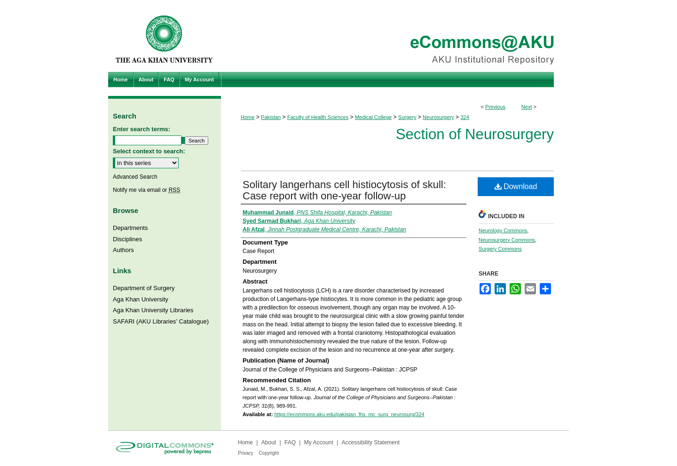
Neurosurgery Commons (507, 240)
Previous (495, 107)
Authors (123, 249)
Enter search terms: (141, 129)
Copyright (269, 453)
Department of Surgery (144, 288)
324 (464, 117)
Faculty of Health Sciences (317, 117)
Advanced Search (135, 177)
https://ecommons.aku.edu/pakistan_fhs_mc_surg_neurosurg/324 (349, 414)
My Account (318, 442)
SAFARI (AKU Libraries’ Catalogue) (161, 321)
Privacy (245, 453)
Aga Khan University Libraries (153, 310)
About (268, 442)
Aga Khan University (140, 299)
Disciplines (127, 239)
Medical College (373, 117)
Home (247, 117)
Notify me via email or (146, 190)
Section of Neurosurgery (475, 134)
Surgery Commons (500, 249)
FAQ (290, 442)
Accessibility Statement (371, 442)
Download (516, 186)
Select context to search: (149, 151)
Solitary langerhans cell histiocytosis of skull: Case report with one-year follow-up (344, 190)
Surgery (407, 117)
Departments (130, 227)
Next (526, 107)
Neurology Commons (503, 230)
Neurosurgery (438, 117)
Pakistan (271, 117)
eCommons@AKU (395, 36)
